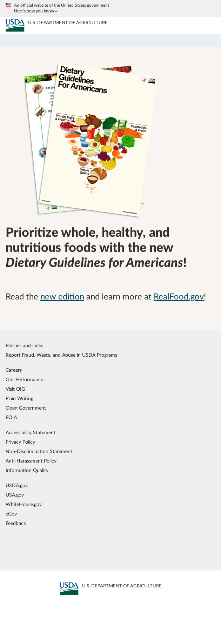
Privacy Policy (20, 442)
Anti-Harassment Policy (31, 461)
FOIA (11, 417)
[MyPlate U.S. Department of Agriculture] (15, 25)
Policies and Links (24, 345)
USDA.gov (17, 485)
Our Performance (24, 379)
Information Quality (27, 470)
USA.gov (15, 495)
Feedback (16, 523)
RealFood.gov (179, 297)
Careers (14, 370)
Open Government (26, 408)
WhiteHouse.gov (24, 504)
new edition (62, 297)
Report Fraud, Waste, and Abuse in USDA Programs (61, 355)
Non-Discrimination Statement (39, 451)
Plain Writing (19, 398)
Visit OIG (15, 389)
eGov (11, 514)
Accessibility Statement (30, 432)
